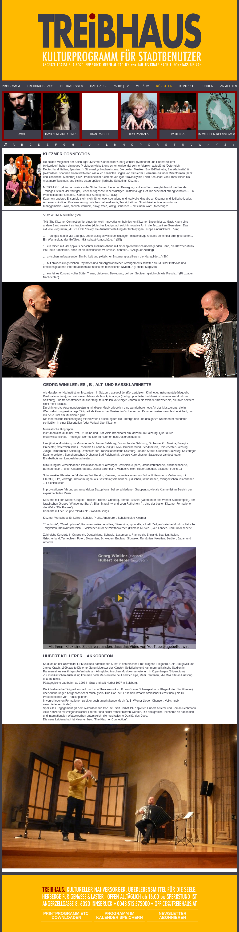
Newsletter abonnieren (172, 915)
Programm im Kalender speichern (119, 915)
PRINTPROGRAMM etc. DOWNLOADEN (66, 915)
